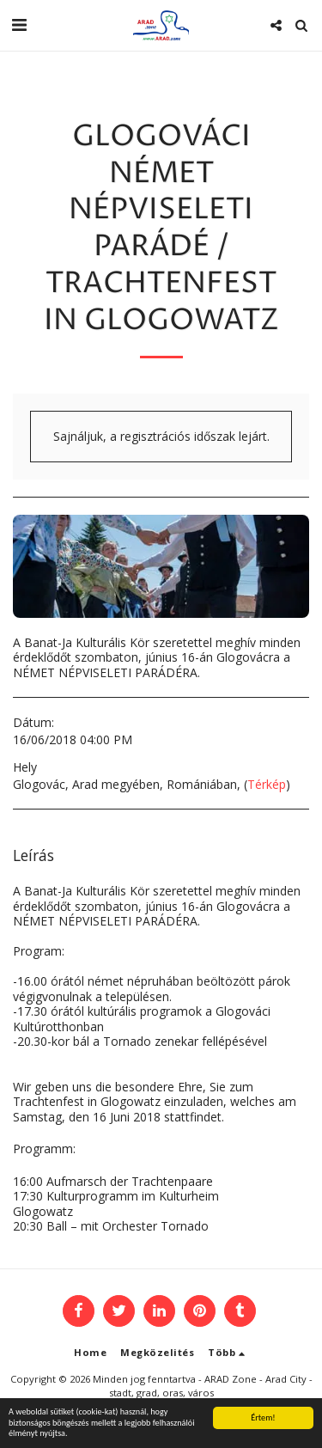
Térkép (266, 784)
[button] (18, 24)
